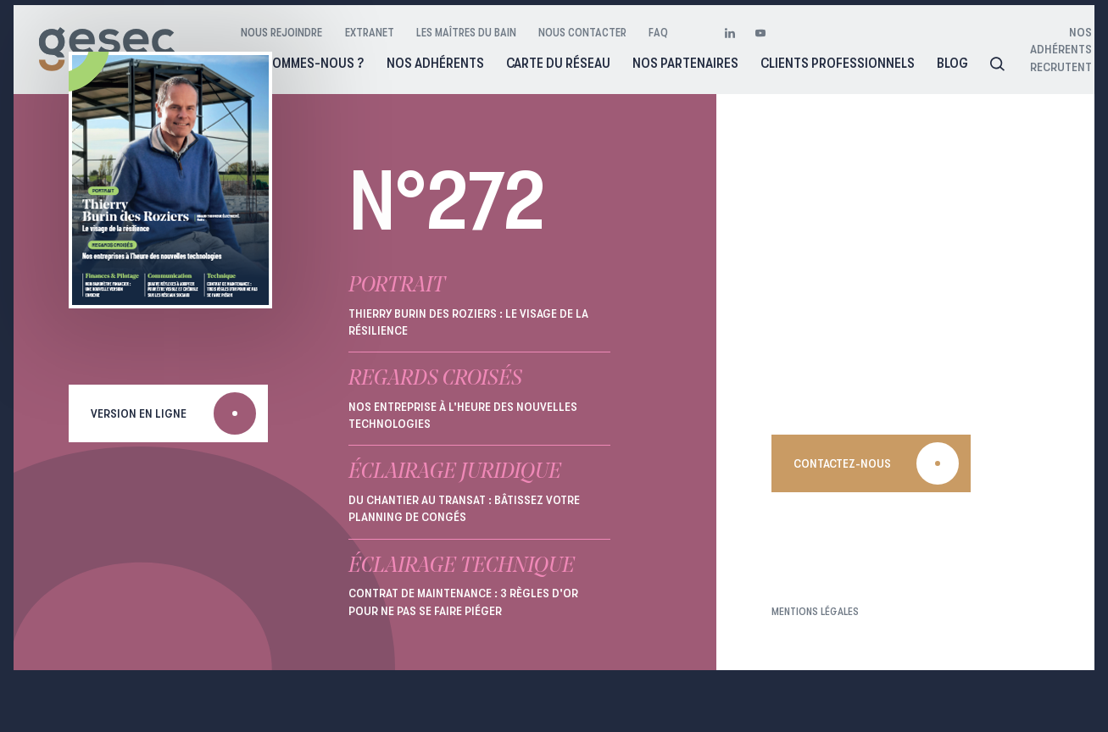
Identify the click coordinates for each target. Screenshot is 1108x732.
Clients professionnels (837, 63)
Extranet (369, 32)
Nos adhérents (435, 63)
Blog (952, 63)
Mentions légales (815, 611)
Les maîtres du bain (466, 32)
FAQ (658, 32)
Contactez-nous (842, 463)
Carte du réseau (558, 63)
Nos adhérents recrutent (1049, 50)
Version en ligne (139, 413)
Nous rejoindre (281, 32)
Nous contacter (582, 32)
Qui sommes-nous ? (302, 63)
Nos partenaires (685, 63)
